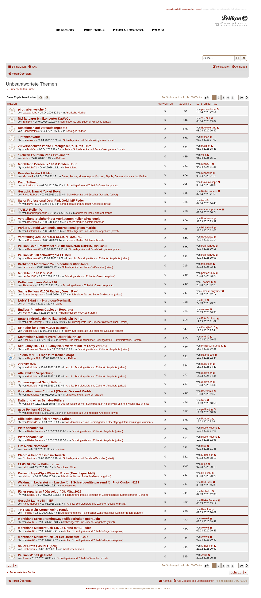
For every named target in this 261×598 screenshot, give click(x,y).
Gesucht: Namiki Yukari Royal (39, 191)
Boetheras (33, 222)
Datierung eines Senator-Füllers (41, 400)
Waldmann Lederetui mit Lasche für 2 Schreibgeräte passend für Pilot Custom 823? (78, 482)
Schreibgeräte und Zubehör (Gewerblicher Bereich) (99, 322)
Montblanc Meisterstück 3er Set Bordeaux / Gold (53, 537)
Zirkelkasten (27, 364)
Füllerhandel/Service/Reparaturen (78, 312)
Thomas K (28, 285)
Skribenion (29, 458)
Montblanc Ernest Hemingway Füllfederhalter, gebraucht (59, 518)
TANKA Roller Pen (31, 209)
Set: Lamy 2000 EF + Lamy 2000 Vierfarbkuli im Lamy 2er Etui (62, 346)
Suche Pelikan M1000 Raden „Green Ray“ (48, 291)
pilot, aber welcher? (32, 109)
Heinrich (27, 476)
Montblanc (71, 167)
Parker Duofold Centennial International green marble (57, 227)
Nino (29, 403)
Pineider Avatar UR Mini (35, 173)
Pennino (27, 512)
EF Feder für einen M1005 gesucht (43, 327)
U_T (25, 303)
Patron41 (32, 422)
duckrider (32, 367)
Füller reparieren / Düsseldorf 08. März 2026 (49, 491)
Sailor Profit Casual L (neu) (37, 546)
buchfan (31, 149)
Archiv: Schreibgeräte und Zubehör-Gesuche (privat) (93, 330)
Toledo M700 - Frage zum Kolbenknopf (46, 355)
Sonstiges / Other (75, 131)
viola (25, 158)
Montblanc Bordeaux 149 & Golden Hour (47, 164)
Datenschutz (186, 9)
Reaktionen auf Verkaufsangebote (42, 128)
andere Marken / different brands (93, 213)
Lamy (59, 303)
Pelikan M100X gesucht (35, 555)
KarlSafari (28, 485)
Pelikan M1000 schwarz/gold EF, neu (44, 255)
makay (31, 140)
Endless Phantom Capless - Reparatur (45, 309)
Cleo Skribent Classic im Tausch (41, 455)
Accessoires (69, 485)
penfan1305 (29, 276)
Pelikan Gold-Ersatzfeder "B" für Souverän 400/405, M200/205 (62, 246)
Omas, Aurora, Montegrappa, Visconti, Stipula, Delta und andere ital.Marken (104, 176)
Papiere (60, 449)
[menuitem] (32, 67)
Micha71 (32, 167)
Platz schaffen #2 (30, 437)
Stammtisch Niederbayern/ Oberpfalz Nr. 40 (49, 337)
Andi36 (27, 340)
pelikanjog (33, 412)
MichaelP (28, 176)
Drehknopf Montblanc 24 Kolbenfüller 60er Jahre (53, 264)
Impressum (196, 9)
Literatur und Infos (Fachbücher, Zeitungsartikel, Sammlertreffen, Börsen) (100, 340)
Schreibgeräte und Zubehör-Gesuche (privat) (85, 121)
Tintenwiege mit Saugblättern (39, 382)
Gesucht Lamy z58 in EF (35, 500)
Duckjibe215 (30, 330)
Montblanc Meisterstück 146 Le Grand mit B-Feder (54, 528)
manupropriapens (37, 213)
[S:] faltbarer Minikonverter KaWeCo (44, 118)
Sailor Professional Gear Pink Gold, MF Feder (51, 200)
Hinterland (33, 231)
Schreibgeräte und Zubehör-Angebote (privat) (89, 140)
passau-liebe (30, 112)
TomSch (27, 121)
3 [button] (223, 97)
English (177, 9)
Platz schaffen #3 (30, 428)
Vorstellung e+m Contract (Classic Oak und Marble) (55, 391)
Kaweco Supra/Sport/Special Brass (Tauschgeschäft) (56, 473)
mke (25, 449)
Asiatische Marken (75, 112)
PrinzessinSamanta (38, 349)
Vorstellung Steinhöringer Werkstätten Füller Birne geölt (59, 218)
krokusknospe (31, 185)
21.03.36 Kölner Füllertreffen (38, 464)
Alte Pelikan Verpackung (36, 373)
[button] (207, 97)
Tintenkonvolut (29, 137)
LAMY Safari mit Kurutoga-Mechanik (44, 300)
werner (27, 312)
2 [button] (218, 97)
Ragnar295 (33, 358)
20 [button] (241, 97)
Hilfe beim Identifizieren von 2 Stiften (45, 419)
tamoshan (28, 267)
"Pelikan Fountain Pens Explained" (43, 155)
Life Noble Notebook (33, 446)
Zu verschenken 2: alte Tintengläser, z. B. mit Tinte (54, 146)
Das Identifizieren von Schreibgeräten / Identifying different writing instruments (105, 403)
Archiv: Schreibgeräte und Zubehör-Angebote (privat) (94, 149)
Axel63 (31, 522)
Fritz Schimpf (34, 322)
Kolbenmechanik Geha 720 (37, 282)
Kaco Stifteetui (28, 182)
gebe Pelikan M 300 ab (34, 409)
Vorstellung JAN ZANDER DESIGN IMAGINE (50, 237)
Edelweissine (30, 131)
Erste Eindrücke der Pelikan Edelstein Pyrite (50, 318)
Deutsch (170, 9)
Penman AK (34, 249)
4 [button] (228, 97)
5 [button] (233, 97)
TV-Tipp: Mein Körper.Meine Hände (43, 509)
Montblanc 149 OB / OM (35, 273)
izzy (29, 203)
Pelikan (60, 158)
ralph (25, 467)
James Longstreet (33, 294)
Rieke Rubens (31, 194)
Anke (26, 558)
